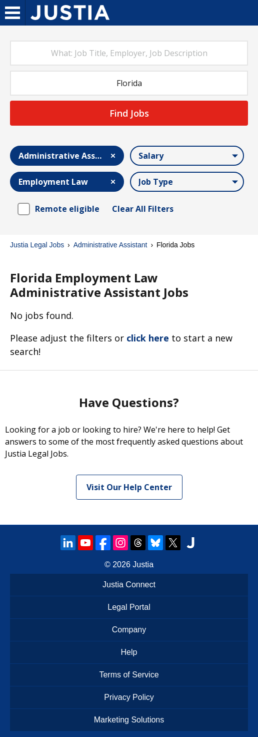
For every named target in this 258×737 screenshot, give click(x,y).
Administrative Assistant (111, 245)
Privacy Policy (129, 697)
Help (129, 652)
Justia (143, 564)
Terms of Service (128, 674)
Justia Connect (129, 584)
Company (129, 629)
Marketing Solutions (129, 719)
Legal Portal (129, 607)
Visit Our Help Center (129, 487)
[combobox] (129, 53)
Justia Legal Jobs (37, 245)
